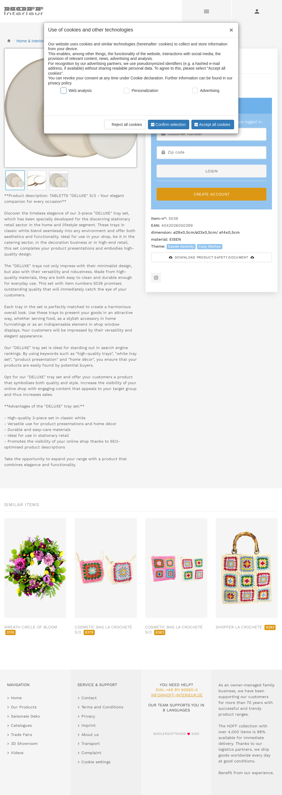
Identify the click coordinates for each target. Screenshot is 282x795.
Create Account (212, 194)
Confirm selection (168, 124)
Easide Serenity (181, 246)
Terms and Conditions (102, 707)
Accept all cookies (211, 124)
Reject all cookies (124, 124)
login (211, 171)
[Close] (230, 28)
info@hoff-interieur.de (177, 695)
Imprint (88, 725)
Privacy (88, 716)
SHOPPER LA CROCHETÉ (246, 627)
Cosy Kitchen (209, 246)
